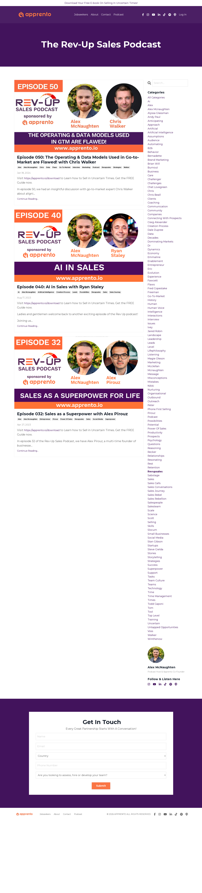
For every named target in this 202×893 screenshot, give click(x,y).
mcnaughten (156, 406)
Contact (106, 15)
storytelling (156, 618)
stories (152, 613)
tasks (151, 640)
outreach (154, 442)
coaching (154, 217)
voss (151, 701)
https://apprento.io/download (44, 187)
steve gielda (156, 609)
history (153, 327)
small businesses (159, 591)
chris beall (155, 208)
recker (152, 499)
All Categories (157, 98)
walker (126, 176)
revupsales (106, 176)
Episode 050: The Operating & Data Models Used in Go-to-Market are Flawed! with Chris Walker (74, 164)
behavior (154, 160)
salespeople (156, 556)
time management (161, 662)
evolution (154, 296)
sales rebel (155, 547)
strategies (117, 176)
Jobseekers (81, 15)
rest (151, 512)
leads (75, 302)
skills (151, 583)
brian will (154, 173)
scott (151, 574)
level (151, 380)
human (153, 332)
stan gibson (156, 600)
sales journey (115, 302)
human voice (157, 336)
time (151, 657)
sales (105, 302)
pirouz (55, 436)
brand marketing (159, 169)
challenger (155, 191)
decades (154, 257)
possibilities (84, 302)
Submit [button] (101, 858)
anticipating (156, 125)
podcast (96, 176)
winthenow (156, 710)
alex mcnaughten (30, 176)
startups (154, 605)
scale (151, 565)
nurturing (154, 428)
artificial (153, 133)
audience (154, 147)
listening (154, 389)
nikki (151, 424)
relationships (157, 503)
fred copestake (158, 314)
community (156, 226)
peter (151, 446)
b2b (150, 155)
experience (155, 301)
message (154, 411)
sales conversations (161, 538)
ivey (150, 358)
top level (154, 684)
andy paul (154, 120)
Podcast (119, 15)
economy (154, 274)
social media (98, 436)
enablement (156, 283)
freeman (154, 318)
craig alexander (158, 239)
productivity (156, 477)
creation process (63, 302)
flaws (54, 176)
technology (155, 653)
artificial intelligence (46, 302)
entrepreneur (45, 436)
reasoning (155, 494)
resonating (155, 508)
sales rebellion (158, 552)
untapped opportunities (164, 697)
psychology (155, 486)
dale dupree (156, 248)
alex (19, 176)
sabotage (154, 525)
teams (152, 649)
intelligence (156, 340)
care (151, 186)
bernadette (155, 164)
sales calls (155, 534)
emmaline (155, 279)
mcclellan (154, 402)
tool (150, 679)
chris (42, 176)
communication (159, 221)
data (48, 176)
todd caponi (156, 671)
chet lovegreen (158, 199)
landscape (155, 367)
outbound (155, 437)
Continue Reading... (27, 207)
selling (152, 578)
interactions (156, 345)
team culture (157, 644)
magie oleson (157, 393)
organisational (158, 433)
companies (155, 230)
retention (155, 516)
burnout (153, 177)
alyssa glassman (159, 116)
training (153, 688)
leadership (155, 371)
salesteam (155, 560)
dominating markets (162, 261)
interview (76, 176)
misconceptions (158, 415)
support (153, 635)
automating (156, 151)
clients (152, 213)
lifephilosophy (158, 384)
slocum (153, 587)
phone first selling (161, 450)
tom (151, 675)
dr (149, 265)
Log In (183, 15)
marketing (86, 176)
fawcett (153, 305)
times (152, 666)
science (153, 569)
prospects (154, 481)
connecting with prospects (167, 235)
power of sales (66, 436)
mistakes (154, 420)
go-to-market (64, 176)
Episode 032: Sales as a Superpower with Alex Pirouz (76, 427)
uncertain (154, 693)
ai (18, 302)
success (153, 627)
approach (154, 129)
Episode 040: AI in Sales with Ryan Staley (70, 296)
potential (154, 468)
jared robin (156, 362)
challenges (155, 195)
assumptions (157, 142)
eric (150, 292)
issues (152, 354)
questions (155, 490)
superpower (110, 436)
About (94, 15)
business (154, 182)
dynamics (154, 270)
